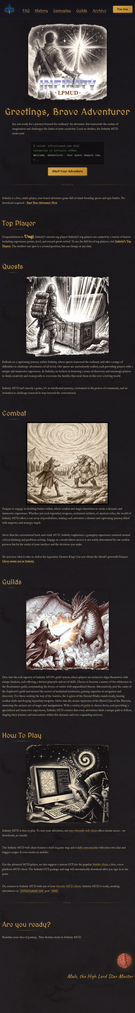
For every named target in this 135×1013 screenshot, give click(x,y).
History (41, 10)
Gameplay (62, 10)
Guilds (81, 10)
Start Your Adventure (67, 171)
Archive (99, 10)
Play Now (122, 9)
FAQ (26, 10)
